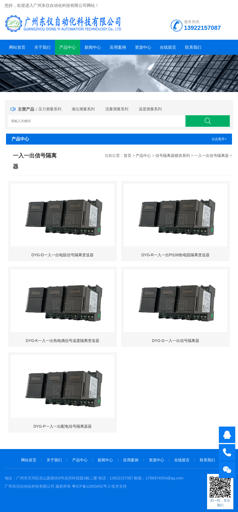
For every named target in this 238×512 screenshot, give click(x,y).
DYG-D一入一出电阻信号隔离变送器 (62, 255)
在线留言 (168, 47)
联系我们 (193, 47)
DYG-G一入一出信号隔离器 (175, 340)
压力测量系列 (49, 109)
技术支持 (119, 486)
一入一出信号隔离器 (211, 155)
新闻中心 (93, 47)
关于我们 (42, 47)
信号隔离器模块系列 (172, 155)
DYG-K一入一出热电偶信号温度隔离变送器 (62, 340)
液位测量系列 (83, 109)
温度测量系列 (150, 109)
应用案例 (118, 47)
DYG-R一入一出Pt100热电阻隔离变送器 (175, 255)
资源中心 (143, 47)
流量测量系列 (116, 109)
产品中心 (67, 47)
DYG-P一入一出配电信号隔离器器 (62, 426)
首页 (127, 155)
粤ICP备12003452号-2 (91, 486)
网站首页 (17, 47)
